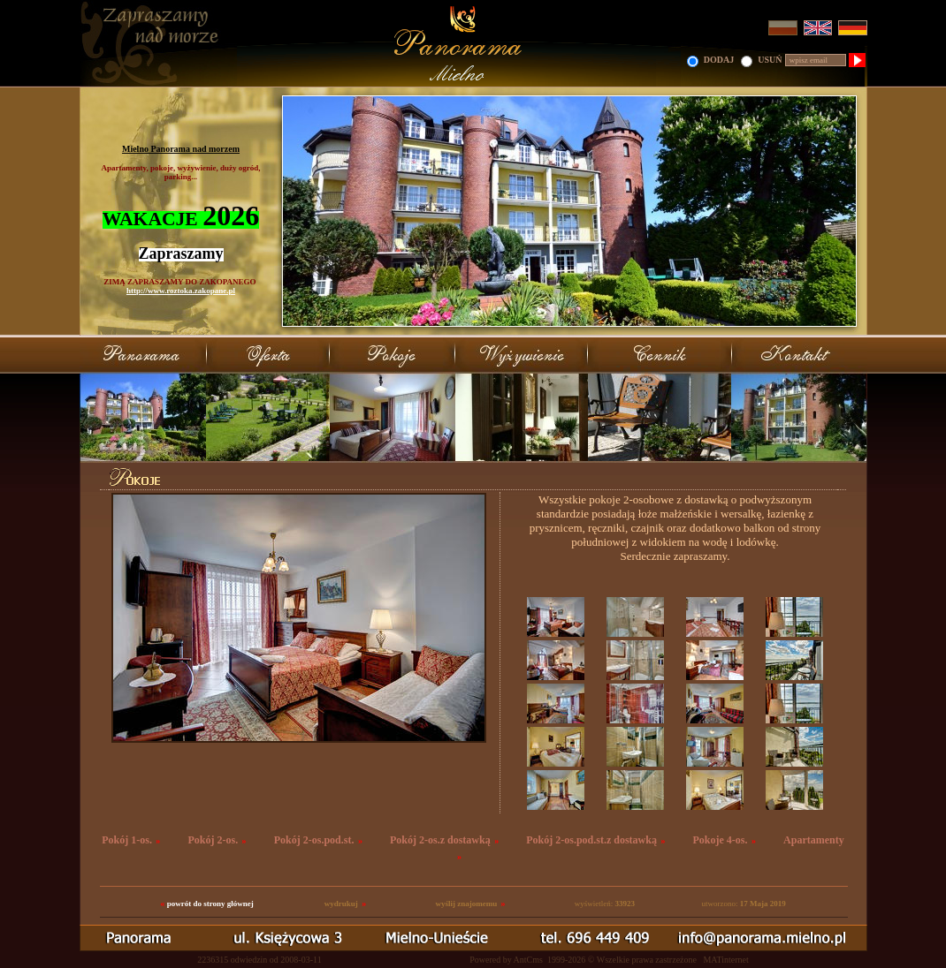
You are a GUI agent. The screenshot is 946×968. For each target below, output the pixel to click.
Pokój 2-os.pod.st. (314, 840)
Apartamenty (813, 840)
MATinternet (725, 959)
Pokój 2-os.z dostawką (440, 840)
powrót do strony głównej (210, 903)
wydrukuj (341, 903)
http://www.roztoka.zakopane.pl (180, 290)
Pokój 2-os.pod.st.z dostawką (591, 840)
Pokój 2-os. (212, 840)
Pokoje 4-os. (720, 840)
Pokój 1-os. (127, 840)
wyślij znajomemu (466, 903)
